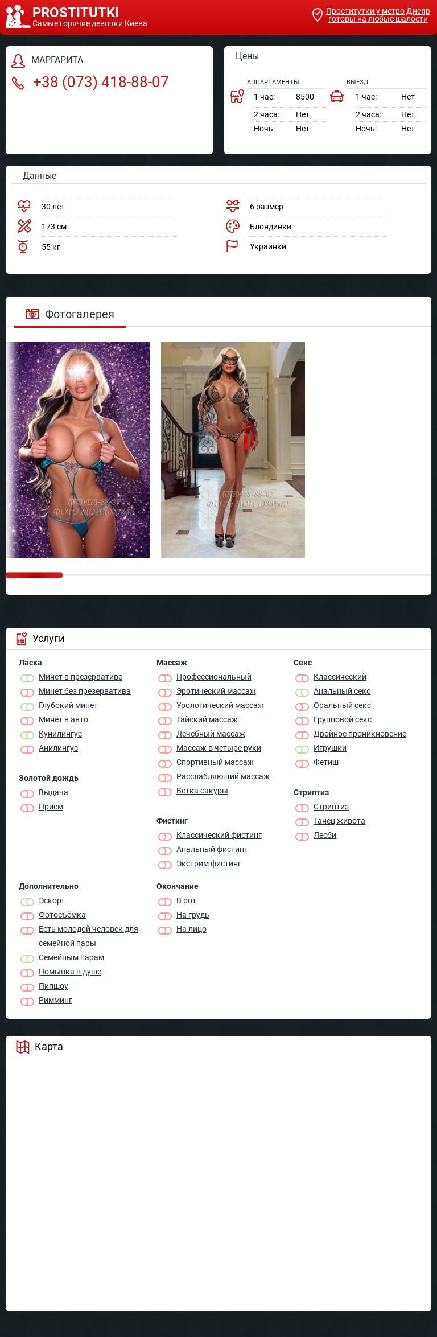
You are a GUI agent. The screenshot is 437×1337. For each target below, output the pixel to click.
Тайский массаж (207, 719)
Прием (51, 806)
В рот (186, 900)
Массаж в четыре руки (218, 747)
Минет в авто (63, 719)
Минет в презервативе (80, 676)
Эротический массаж (216, 691)
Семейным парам (71, 957)
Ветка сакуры (202, 790)
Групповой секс (343, 719)
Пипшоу (53, 985)
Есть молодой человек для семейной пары (88, 936)
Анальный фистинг (212, 849)
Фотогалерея (70, 314)
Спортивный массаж (215, 762)
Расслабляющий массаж (223, 776)
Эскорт (52, 900)
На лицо (191, 928)
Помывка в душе (70, 971)
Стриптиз (331, 806)
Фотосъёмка (62, 914)
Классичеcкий (340, 676)
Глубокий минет (68, 705)
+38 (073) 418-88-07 (90, 81)
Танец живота (339, 820)
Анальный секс (342, 691)
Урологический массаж (220, 705)
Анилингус (58, 747)
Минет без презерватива (85, 691)
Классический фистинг (219, 835)
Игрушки (330, 747)
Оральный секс (342, 705)
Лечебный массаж (210, 733)
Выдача (53, 792)
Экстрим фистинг (208, 863)
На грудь (192, 914)
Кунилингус (60, 733)
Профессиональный (214, 676)
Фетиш (326, 762)
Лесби (325, 835)
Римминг (55, 1000)
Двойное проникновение (360, 733)
